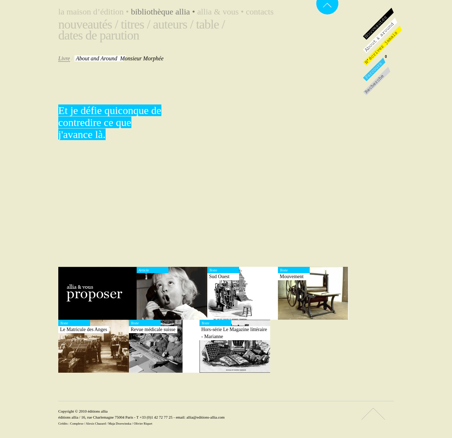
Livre (64, 58)
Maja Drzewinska (119, 423)
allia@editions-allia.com (205, 417)
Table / (210, 24)
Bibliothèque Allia (164, 11)
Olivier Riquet (143, 423)
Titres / (135, 24)
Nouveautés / (88, 24)
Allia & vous (221, 11)
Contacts (260, 11)
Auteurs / (173, 24)
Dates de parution (98, 35)
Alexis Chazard (96, 423)
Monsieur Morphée (119, 58)
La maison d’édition (94, 11)
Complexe (77, 423)
